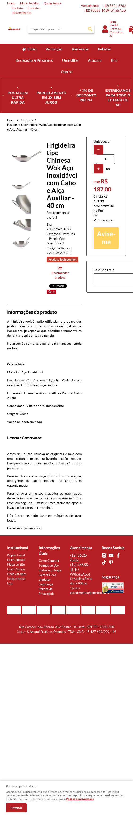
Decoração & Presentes (34, 60)
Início (31, 49)
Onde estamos (17, 574)
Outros (66, 72)
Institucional (17, 548)
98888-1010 (105, 10)
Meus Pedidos (29, 3)
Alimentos (80, 49)
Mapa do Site (16, 564)
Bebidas (104, 49)
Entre (113, 29)
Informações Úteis (49, 550)
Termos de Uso (49, 565)
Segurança (46, 584)
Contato (17, 8)
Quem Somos (53, 3)
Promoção (54, 49)
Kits (114, 60)
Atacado (95, 60)
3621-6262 (114, 6)
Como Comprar (49, 561)
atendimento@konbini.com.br (89, 593)
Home (11, 3)
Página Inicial (16, 555)
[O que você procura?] (90, 29)
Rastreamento (21, 13)
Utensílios (70, 60)
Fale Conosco (16, 560)
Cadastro (34, 8)
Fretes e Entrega (50, 570)
